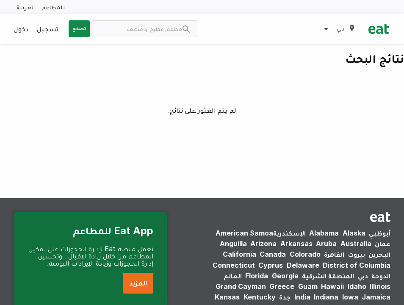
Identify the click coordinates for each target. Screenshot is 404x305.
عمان (382, 243)
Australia (355, 243)
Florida (256, 276)
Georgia (285, 276)
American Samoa (244, 233)
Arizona (263, 243)
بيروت (356, 254)
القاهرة (334, 254)
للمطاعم (53, 7)
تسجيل (47, 29)
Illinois (380, 286)
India (302, 297)
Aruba (326, 243)
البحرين (379, 254)
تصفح (79, 28)
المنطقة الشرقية (328, 276)
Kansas (227, 297)
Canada (273, 254)
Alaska (354, 233)
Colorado (305, 254)
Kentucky (260, 297)
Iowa (350, 297)
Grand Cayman (241, 286)
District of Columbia (356, 265)
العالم (233, 276)
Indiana (326, 297)
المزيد (138, 283)
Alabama (324, 233)
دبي (363, 276)
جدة (285, 297)
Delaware (303, 265)
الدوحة (380, 276)
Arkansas (296, 243)
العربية (26, 7)
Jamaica (376, 297)
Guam (308, 286)
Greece (281, 286)
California (239, 254)
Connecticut (234, 265)
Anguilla (233, 243)
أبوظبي (379, 233)
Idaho (357, 286)
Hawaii (332, 286)
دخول (21, 29)
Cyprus (270, 265)
